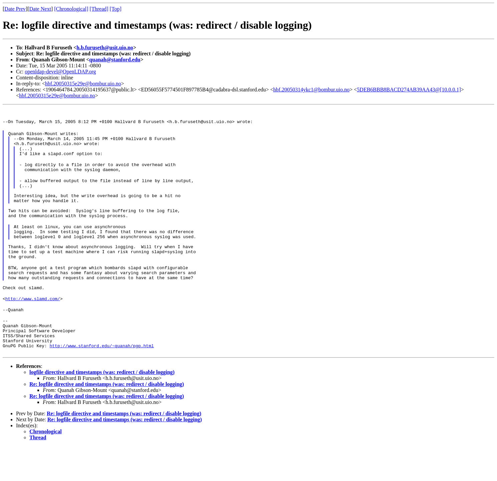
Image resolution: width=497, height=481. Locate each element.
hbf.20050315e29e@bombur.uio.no (83, 83)
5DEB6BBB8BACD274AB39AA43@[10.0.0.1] (409, 89)
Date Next (40, 9)
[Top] (115, 9)
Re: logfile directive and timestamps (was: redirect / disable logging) (106, 419)
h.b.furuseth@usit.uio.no (104, 47)
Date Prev (15, 9)
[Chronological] (71, 9)
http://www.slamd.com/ (32, 327)
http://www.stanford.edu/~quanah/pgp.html (101, 381)
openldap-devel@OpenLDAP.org (60, 71)
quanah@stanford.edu (114, 59)
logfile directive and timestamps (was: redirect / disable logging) (102, 407)
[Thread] (99, 9)
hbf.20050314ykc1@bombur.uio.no (311, 89)
